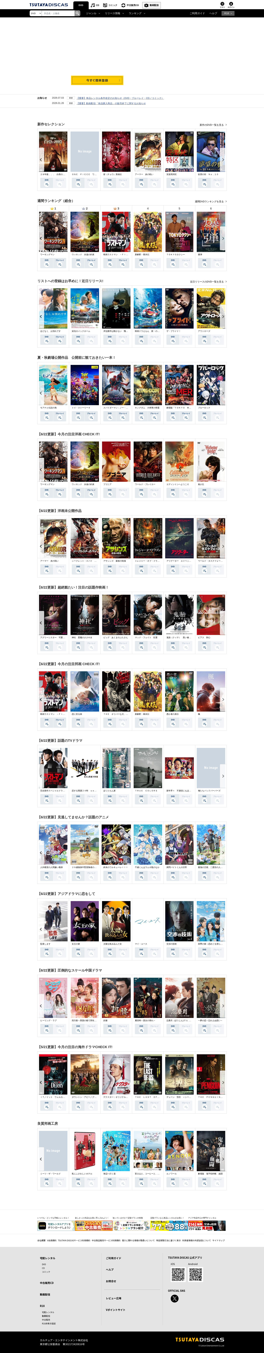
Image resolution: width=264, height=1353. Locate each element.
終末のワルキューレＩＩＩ (115, 867)
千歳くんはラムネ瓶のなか (147, 867)
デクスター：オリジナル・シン (117, 1097)
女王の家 (76, 944)
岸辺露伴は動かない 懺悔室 (116, 331)
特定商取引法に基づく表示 (168, 1240)
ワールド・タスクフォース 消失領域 (215, 561)
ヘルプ (213, 13)
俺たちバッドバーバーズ (209, 791)
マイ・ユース (141, 944)
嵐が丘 (201, 484)
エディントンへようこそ (177, 484)
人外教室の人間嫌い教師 (51, 867)
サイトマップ (218, 1240)
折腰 (105, 1020)
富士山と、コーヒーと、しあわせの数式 (153, 1174)
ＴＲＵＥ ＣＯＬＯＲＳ (146, 791)
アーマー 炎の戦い (144, 174)
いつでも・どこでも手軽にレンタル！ (53, 1218)
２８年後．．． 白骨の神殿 (53, 174)
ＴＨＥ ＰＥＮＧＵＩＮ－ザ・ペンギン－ (217, 1097)
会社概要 (41, 1240)
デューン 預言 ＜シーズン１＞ (181, 1097)
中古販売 (46, 1319)
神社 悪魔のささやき (82, 637)
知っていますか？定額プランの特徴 (128, 1218)
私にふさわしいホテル (82, 1174)
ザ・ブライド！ (173, 331)
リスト (222, 7)
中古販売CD (133, 5)
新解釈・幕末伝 (142, 254)
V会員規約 (51, 1240)
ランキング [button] (135, 13)
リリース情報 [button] (112, 13)
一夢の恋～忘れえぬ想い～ (210, 1020)
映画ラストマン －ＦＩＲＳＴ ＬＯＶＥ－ (123, 254)
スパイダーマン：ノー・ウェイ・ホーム (121, 408)
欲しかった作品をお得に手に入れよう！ (92, 1218)
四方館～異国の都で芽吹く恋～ (86, 1020)
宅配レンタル (48, 1312)
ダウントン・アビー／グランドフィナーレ (91, 1097)
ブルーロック (204, 408)
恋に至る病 (77, 714)
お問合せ (111, 1281)
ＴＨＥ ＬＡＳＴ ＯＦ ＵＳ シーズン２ (155, 1097)
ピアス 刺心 (204, 637)
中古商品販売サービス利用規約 (106, 1240)
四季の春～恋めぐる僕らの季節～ (213, 944)
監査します (45, 944)
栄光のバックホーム (81, 331)
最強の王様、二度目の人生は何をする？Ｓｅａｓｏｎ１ (223, 867)
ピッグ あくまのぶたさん (115, 637)
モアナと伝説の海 (48, 408)
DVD (81, 5)
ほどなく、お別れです (50, 331)
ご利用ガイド (197, 13)
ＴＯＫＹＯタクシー (175, 254)
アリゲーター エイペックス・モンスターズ (186, 561)
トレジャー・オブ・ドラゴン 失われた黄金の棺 (157, 561)
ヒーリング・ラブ (48, 1020)
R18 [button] (226, 13)
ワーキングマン (47, 254)
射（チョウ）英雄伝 (112, 174)
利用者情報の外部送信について (196, 1240)
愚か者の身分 (172, 714)
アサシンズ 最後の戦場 (114, 561)
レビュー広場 (113, 1298)
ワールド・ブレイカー (145, 484)
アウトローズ (204, 331)
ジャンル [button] (91, 13)
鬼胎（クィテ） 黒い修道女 (179, 637)
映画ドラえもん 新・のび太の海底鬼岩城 (154, 331)
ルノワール (171, 1174)
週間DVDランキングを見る (209, 201)
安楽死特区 (171, 174)
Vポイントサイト (115, 1310)
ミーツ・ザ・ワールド (50, 1174)
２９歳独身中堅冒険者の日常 (85, 867)
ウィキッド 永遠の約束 (83, 254)
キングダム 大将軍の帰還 (147, 408)
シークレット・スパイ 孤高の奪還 (88, 561)
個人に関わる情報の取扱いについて (138, 1240)
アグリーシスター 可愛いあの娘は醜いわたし (61, 637)
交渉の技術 (171, 944)
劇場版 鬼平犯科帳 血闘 (210, 1174)
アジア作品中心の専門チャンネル (202, 1218)
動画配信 (154, 5)
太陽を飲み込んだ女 (112, 944)
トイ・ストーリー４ (81, 408)
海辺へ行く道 (109, 1174)
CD (97, 5)
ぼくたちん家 (109, 791)
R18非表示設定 (49, 1323)
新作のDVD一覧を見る (212, 125)
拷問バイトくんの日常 (176, 867)
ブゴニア (107, 484)
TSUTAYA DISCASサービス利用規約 (74, 1240)
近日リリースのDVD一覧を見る (207, 281)
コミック (112, 5)
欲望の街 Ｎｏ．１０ (208, 174)
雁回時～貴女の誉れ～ (145, 1020)
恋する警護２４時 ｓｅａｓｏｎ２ (88, 791)
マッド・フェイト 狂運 (146, 637)
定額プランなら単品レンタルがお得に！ (167, 1218)
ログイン (231, 7)
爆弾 (200, 254)
